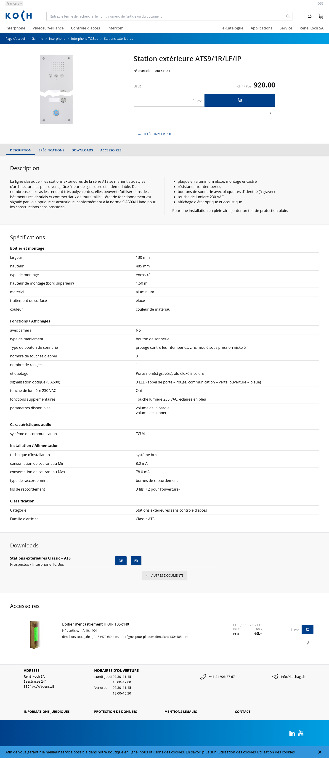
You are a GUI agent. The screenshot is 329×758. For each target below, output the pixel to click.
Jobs (320, 3)
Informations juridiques (46, 711)
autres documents (165, 575)
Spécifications (51, 150)
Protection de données (115, 711)
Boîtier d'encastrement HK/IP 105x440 (95, 624)
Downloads (82, 150)
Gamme (37, 38)
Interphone (57, 38)
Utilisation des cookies (276, 752)
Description (20, 150)
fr (136, 560)
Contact (242, 711)
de (121, 560)
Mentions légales (180, 711)
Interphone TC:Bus (84, 38)
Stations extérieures (118, 38)
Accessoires (110, 150)
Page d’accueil (15, 38)
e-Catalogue (232, 28)
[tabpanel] (56, 89)
